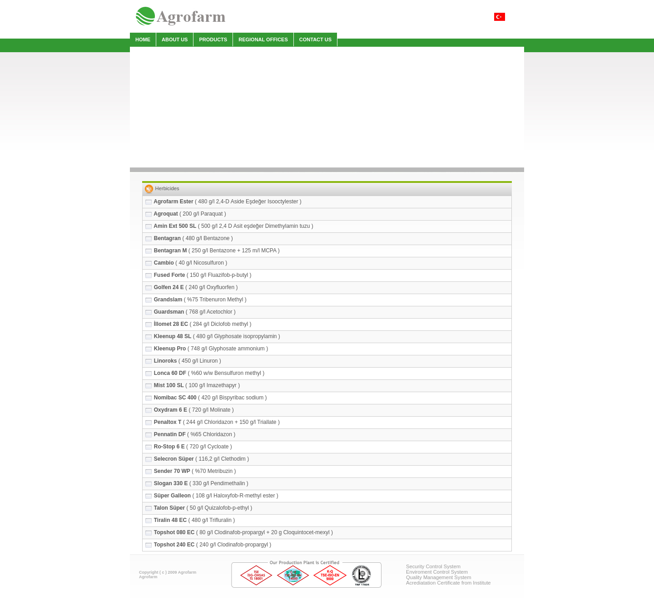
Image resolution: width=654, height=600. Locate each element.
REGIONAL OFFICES (263, 39)
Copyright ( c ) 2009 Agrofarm (167, 572)
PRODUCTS (213, 39)
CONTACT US (315, 39)
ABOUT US (175, 39)
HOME (142, 39)
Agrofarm (148, 577)
